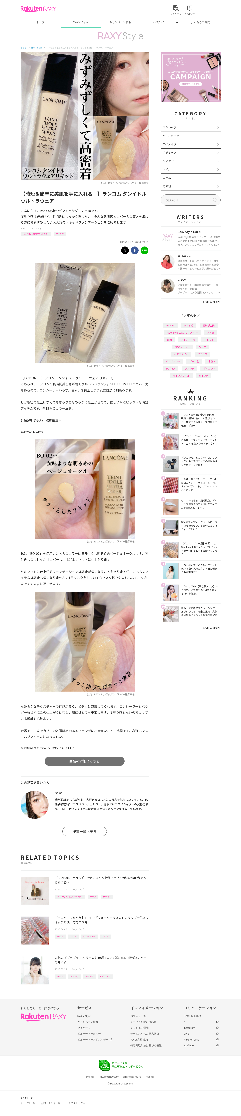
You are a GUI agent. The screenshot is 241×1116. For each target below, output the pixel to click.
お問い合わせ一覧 (50, 1103)
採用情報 (150, 1076)
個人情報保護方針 (109, 1076)
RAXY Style (80, 22)
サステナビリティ (75, 1103)
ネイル (167, 169)
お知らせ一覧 (138, 1016)
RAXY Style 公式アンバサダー (36, 233)
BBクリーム (105, 976)
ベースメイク (37, 228)
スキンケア (170, 127)
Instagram (189, 1027)
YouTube (189, 1045)
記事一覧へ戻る (84, 831)
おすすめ (74, 976)
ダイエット (209, 368)
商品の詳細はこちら (84, 760)
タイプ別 (203, 375)
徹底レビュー (182, 347)
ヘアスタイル (181, 354)
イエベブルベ (89, 936)
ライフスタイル (181, 375)
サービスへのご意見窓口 (144, 1033)
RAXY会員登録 (192, 1016)
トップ (40, 22)
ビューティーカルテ (89, 1033)
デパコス (107, 896)
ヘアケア (168, 161)
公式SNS (159, 22)
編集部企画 (209, 325)
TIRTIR (105, 936)
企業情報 (90, 1076)
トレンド (209, 339)
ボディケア (169, 153)
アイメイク (169, 144)
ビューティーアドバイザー (93, 1039)
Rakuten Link (191, 1039)
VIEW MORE (212, 302)
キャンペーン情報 (120, 22)
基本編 (210, 332)
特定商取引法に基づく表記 (146, 1045)
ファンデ (60, 233)
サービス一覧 (28, 1103)
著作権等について (132, 1076)
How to (60, 936)
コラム (167, 178)
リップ (93, 896)
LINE (186, 1033)
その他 (167, 186)
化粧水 (211, 361)
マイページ (83, 1027)
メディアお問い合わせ (143, 1021)
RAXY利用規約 (139, 1039)
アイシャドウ (188, 339)
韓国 (169, 339)
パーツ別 (194, 361)
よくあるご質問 (200, 22)
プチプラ (89, 976)
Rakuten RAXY (38, 9)
